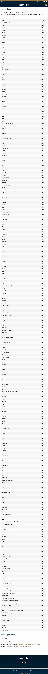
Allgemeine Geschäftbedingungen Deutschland (29, 644)
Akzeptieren (20, 673)
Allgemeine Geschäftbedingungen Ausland (22, 646)
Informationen (27, 673)
